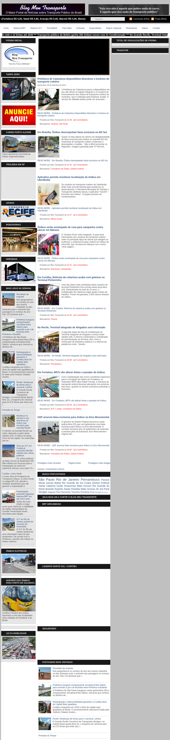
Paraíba (75, 489)
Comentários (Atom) (55, 469)
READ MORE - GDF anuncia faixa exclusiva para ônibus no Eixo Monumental (73, 445)
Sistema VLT (36, 28)
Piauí (58, 492)
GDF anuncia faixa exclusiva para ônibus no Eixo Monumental (73, 417)
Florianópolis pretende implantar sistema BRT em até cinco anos (25, 495)
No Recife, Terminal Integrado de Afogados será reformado (71, 327)
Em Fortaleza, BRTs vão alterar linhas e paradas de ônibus (71, 372)
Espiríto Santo (62, 489)
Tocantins (75, 492)
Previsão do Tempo (11, 410)
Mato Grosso (84, 485)
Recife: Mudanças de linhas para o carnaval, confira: (24, 384)
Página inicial (74, 463)
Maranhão (66, 492)
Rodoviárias (131, 28)
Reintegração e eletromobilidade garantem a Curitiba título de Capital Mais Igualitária (24, 358)
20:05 (69, 450)
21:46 (69, 120)
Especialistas (95, 28)
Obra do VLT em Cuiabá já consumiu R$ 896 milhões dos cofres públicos (25, 451)
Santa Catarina (47, 485)
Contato (156, 28)
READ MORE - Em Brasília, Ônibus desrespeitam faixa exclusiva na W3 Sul (72, 160)
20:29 (69, 405)
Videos (145, 28)
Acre (92, 492)
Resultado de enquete (22, 295)
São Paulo (63, 124)
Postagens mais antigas (99, 463)
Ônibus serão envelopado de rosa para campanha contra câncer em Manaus (70, 228)
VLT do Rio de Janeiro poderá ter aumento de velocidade (24, 523)
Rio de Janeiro (67, 479)
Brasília (49, 489)
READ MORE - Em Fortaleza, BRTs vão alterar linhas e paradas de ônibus (71, 400)
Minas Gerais (56, 219)
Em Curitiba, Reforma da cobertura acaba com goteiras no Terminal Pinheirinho (71, 278)
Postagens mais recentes (49, 463)
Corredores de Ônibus (60, 169)
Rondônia (84, 492)
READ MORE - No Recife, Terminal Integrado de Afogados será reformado (71, 356)
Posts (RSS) (161, 19)
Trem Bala (67, 28)
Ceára (59, 409)
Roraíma (104, 492)
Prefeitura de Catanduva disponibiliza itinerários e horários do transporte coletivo (73, 80)
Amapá (98, 492)
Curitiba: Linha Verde (12, 473)
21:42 (69, 165)
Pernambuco (56, 364)
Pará (106, 489)
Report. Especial (113, 28)
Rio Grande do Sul (72, 483)
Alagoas (51, 492)
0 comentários (82, 120)
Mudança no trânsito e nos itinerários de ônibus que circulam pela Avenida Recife (23, 422)
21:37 (69, 215)
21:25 (69, 315)
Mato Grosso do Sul (92, 489)
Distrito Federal (77, 169)
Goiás (60, 485)
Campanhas (66, 269)
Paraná (54, 319)
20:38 (69, 360)
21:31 (69, 265)
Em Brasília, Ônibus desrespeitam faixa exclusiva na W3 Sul (72, 132)
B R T (53, 409)
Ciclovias (80, 28)
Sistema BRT (19, 28)
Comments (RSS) (141, 19)
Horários (54, 124)
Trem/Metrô (52, 28)
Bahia (57, 483)
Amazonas (55, 269)
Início (6, 28)
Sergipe (43, 492)
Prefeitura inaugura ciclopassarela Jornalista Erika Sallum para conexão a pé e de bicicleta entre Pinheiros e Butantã (18, 327)
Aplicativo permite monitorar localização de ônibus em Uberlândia (68, 178)
